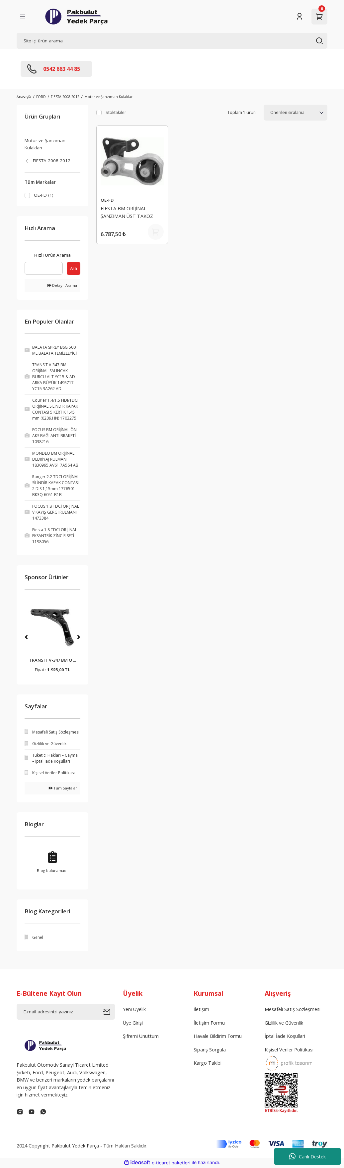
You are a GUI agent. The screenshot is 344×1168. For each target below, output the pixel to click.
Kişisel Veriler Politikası (289, 1050)
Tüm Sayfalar (63, 788)
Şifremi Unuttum (141, 1037)
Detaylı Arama (62, 285)
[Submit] (109, 1012)
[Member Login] (299, 17)
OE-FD (107, 200)
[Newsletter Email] (66, 1012)
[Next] (78, 637)
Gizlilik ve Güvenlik (284, 1023)
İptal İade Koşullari (285, 1037)
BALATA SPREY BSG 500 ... (52, 661)
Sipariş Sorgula (210, 1050)
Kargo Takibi (207, 1063)
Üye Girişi (133, 1023)
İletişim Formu (209, 1023)
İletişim (201, 1010)
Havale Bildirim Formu (218, 1037)
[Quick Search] (44, 268)
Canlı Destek (307, 1156)
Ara (73, 269)
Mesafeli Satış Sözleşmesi (292, 1010)
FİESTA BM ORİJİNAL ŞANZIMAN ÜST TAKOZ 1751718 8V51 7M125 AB (128, 213)
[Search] (172, 41)
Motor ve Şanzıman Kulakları (108, 96)
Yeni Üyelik (134, 1010)
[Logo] (76, 16)
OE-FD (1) (43, 195)
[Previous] (26, 637)
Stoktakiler (116, 112)
